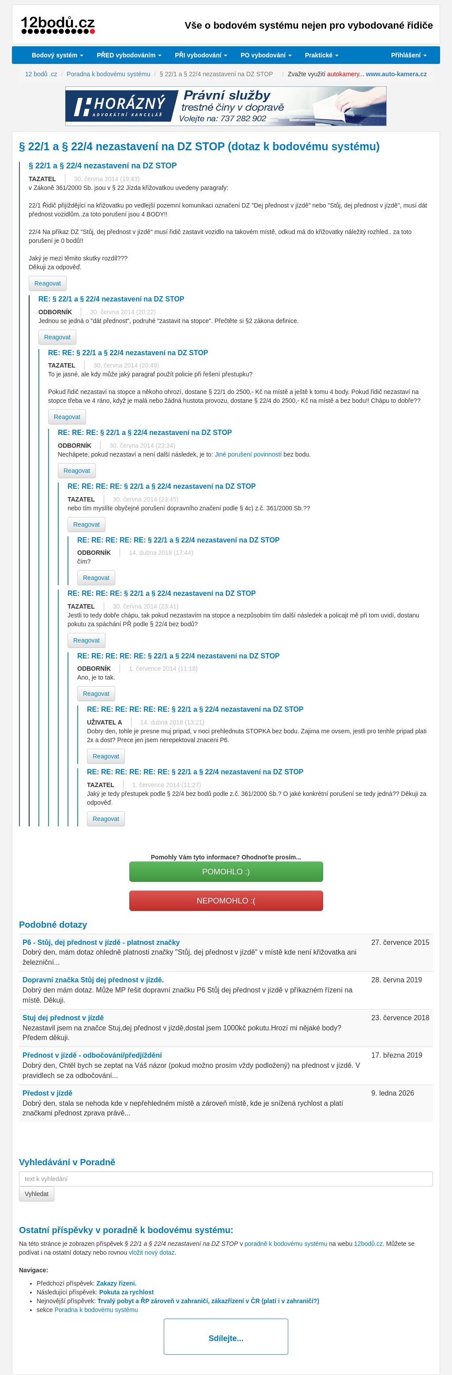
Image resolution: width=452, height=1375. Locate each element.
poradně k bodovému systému (166, 1230)
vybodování (201, 55)
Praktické (322, 55)
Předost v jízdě (47, 1093)
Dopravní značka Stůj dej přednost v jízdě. (93, 980)
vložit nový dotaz (152, 1252)
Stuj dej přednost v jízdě (63, 1018)
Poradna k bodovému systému (96, 1309)
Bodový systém (57, 55)
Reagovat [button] (47, 283)
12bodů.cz (368, 1243)
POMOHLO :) (226, 871)
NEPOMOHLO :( (225, 900)
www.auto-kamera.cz (396, 74)
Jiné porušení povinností (248, 454)
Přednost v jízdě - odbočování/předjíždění (92, 1055)
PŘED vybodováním (129, 55)
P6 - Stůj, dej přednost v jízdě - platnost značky (101, 942)
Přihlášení (409, 55)
